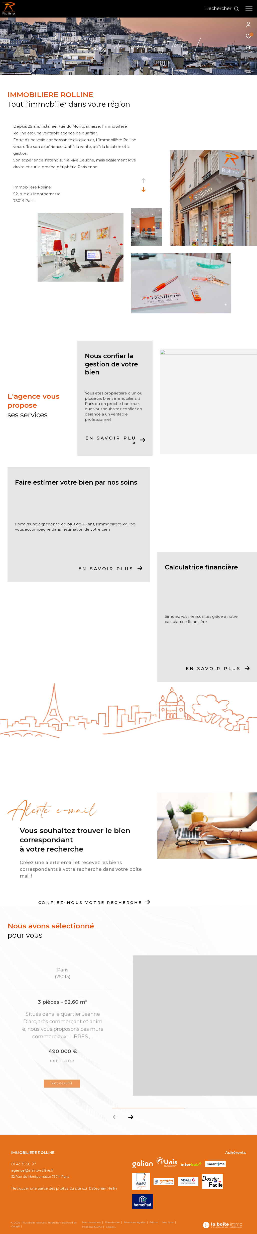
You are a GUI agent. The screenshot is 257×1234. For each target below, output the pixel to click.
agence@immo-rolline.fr (32, 1170)
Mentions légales (135, 1222)
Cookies (110, 1226)
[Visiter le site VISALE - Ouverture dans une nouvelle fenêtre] (188, 1181)
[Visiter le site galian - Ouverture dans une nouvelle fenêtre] (142, 1164)
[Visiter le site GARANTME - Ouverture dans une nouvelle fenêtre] (215, 1164)
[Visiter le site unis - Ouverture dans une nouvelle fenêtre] (167, 1164)
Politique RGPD (92, 1226)
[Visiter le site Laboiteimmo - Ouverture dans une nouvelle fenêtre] (222, 1225)
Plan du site (112, 1222)
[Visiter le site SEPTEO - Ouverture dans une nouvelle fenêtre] (164, 1181)
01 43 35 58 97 (23, 1164)
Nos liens (168, 1222)
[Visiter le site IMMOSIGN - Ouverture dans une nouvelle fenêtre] (141, 1181)
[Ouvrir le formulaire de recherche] (222, 9)
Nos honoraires (91, 1222)
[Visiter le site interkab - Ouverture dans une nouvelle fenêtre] (191, 1164)
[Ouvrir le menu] (249, 9)
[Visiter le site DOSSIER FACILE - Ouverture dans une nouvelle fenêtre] (212, 1181)
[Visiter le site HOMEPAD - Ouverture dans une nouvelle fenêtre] (142, 1201)
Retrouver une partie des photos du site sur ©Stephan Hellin (64, 1188)
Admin (154, 1222)
